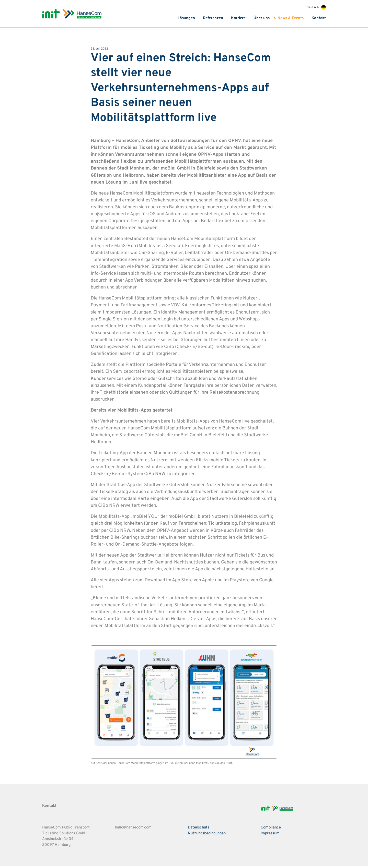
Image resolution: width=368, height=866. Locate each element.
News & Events (291, 18)
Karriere (238, 18)
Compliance (271, 827)
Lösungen (186, 18)
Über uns (262, 18)
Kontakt (319, 18)
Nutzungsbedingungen (207, 833)
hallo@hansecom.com (133, 827)
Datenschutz (199, 827)
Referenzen (213, 18)
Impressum (270, 833)
